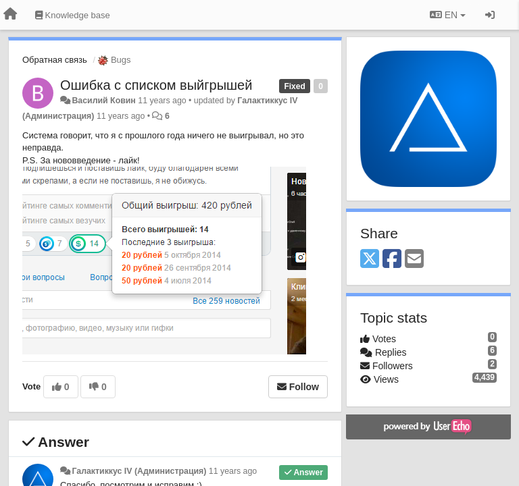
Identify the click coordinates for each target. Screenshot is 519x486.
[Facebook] (391, 259)
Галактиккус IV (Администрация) (139, 471)
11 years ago (233, 471)
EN (448, 14)
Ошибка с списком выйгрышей (156, 85)
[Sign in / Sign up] (490, 14)
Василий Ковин (103, 100)
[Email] (414, 259)
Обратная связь (54, 60)
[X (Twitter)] (369, 259)
